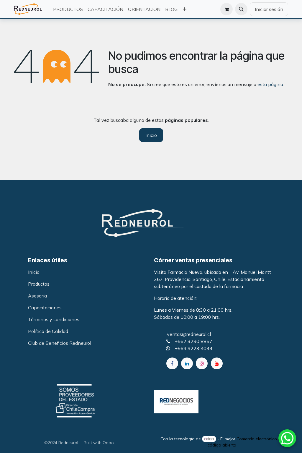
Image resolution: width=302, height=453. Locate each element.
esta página (270, 84)
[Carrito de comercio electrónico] (226, 9)
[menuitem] (68, 9)
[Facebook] (172, 363)
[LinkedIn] (187, 363)
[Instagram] (202, 363)
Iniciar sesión (269, 9)
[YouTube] (217, 363)
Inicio (151, 135)
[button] (241, 9)
